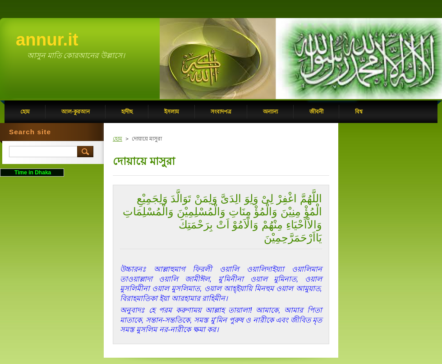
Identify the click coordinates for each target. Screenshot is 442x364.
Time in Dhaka (32, 172)
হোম (117, 138)
